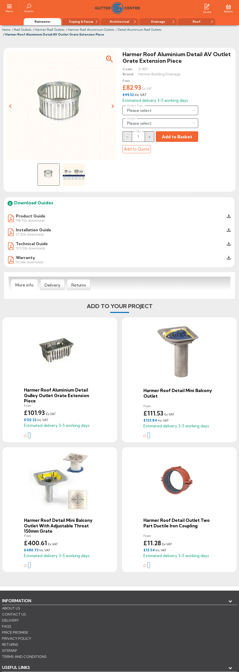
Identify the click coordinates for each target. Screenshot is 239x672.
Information (16, 600)
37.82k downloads (30, 234)
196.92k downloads (30, 220)
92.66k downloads (29, 261)
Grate (131, 117)
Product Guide (30, 215)
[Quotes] (207, 6)
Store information (28, 625)
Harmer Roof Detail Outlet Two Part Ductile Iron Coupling (176, 522)
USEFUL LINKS (16, 608)
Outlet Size (135, 105)
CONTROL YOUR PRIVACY (24, 649)
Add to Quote (137, 148)
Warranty (25, 257)
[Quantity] (138, 136)
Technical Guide (32, 243)
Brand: (128, 73)
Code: (128, 68)
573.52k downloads (30, 247)
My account (20, 616)
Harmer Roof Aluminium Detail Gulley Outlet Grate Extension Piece (56, 395)
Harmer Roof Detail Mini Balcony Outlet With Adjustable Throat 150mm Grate (58, 525)
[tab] (24, 284)
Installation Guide (33, 229)
